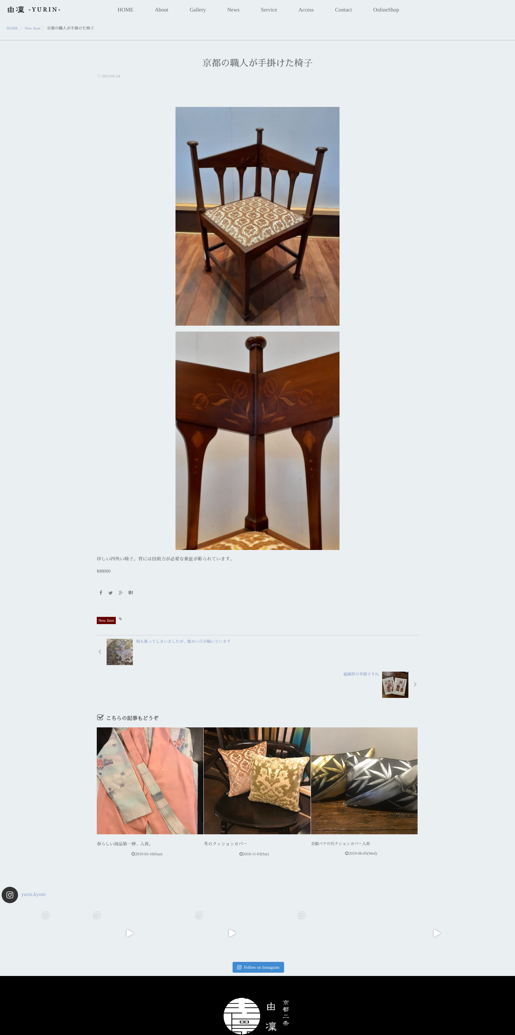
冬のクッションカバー (223, 810)
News (233, 13)
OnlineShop (386, 13)
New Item (106, 620)
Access (306, 13)
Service (269, 13)
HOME (125, 13)
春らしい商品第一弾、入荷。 (122, 810)
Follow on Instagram (258, 933)
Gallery (198, 13)
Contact (343, 13)
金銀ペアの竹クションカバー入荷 (340, 810)
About (161, 13)
